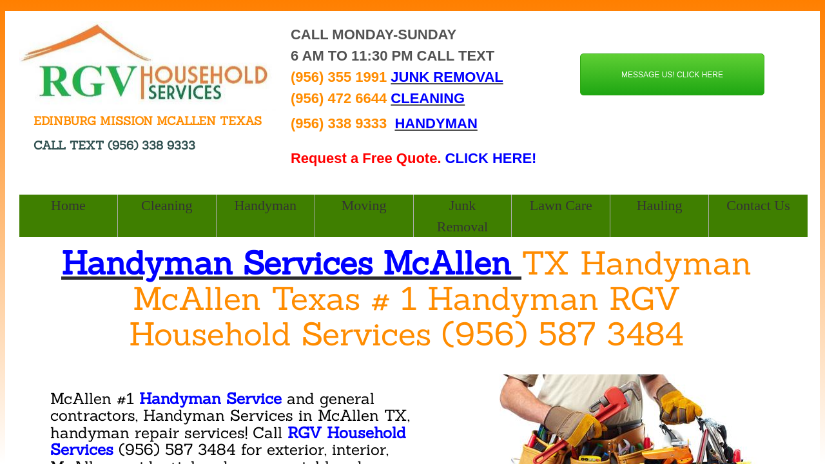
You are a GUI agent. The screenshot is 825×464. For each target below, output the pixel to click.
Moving (364, 205)
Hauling (660, 205)
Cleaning (166, 205)
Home (68, 205)
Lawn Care (561, 205)
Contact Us (758, 205)
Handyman (265, 205)
